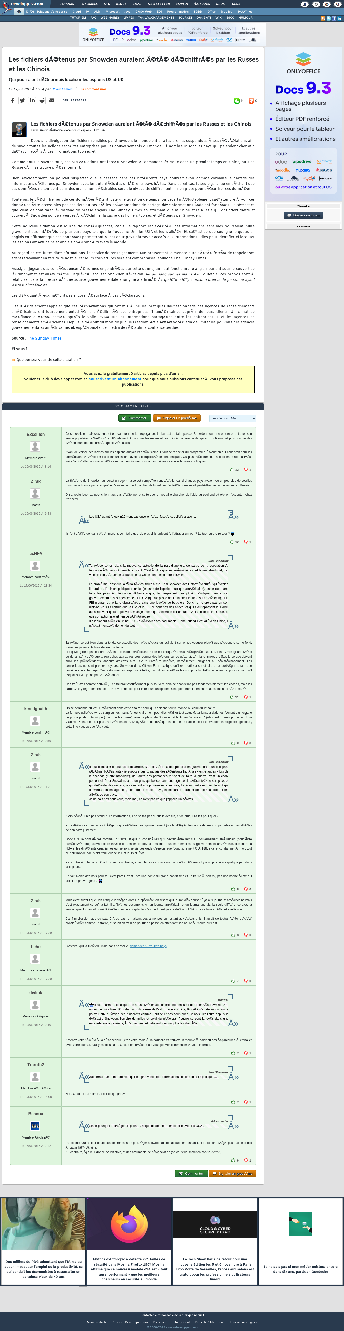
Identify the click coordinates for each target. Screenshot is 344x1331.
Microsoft (112, 12)
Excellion (36, 444)
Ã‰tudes (201, 4)
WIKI (219, 18)
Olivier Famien (62, 92)
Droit (220, 4)
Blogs (121, 4)
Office (211, 12)
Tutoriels (89, 4)
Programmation (178, 12)
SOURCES (185, 18)
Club (236, 4)
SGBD (198, 12)
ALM (97, 12)
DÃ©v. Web (143, 12)
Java (127, 12)
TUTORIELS (78, 18)
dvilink (35, 1002)
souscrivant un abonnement (115, 382)
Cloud (77, 12)
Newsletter (158, 4)
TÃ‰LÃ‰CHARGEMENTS (156, 18)
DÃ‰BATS (203, 18)
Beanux (35, 1123)
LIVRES (129, 18)
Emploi (181, 4)
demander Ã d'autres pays (148, 955)
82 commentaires (93, 93)
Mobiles (226, 12)
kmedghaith (35, 718)
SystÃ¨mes (244, 12)
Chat (137, 4)
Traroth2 (35, 1074)
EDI (159, 12)
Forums (67, 4)
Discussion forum (303, 215)
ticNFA (35, 563)
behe (36, 956)
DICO (230, 18)
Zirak (36, 491)
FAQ (107, 4)
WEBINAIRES (110, 18)
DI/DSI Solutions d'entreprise (46, 12)
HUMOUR (246, 18)
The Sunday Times (44, 341)
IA (87, 12)
